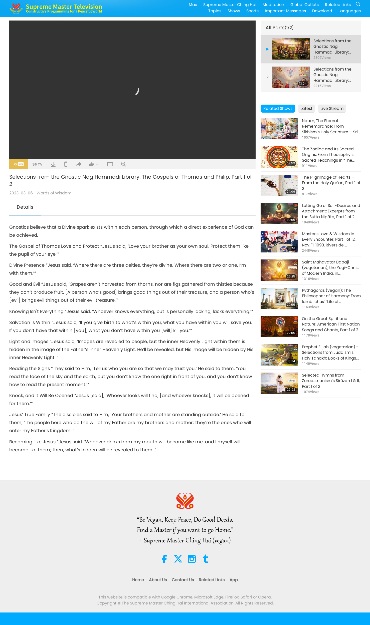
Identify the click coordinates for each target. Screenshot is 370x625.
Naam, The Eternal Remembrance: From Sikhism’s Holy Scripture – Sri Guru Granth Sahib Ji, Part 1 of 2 (330, 126)
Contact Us (183, 580)
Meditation (273, 5)
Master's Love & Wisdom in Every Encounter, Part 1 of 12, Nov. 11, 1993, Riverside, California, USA (328, 239)
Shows (234, 11)
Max (193, 5)
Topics (214, 11)
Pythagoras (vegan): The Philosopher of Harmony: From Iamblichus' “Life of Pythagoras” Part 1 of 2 (331, 296)
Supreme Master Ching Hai (229, 5)
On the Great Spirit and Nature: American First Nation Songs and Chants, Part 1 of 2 (331, 324)
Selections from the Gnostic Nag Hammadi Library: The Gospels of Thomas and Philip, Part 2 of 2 (332, 75)
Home (138, 580)
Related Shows (277, 108)
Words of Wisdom (54, 193)
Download (322, 11)
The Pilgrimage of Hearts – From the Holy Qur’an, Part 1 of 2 (331, 183)
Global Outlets (304, 5)
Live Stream (331, 108)
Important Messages (285, 11)
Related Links (338, 5)
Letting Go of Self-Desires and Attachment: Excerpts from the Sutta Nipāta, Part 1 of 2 (331, 211)
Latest (306, 108)
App (234, 580)
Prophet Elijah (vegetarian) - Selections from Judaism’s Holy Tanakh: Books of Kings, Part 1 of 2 (330, 352)
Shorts (252, 11)
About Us (158, 580)
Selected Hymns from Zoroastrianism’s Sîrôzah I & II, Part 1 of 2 (331, 381)
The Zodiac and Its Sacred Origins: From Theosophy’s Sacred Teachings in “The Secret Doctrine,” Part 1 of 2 (328, 154)
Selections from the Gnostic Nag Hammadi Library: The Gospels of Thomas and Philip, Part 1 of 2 (332, 46)
